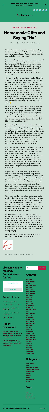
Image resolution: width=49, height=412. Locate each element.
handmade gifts (28, 254)
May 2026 (29, 279)
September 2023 (31, 309)
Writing (28, 381)
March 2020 (29, 349)
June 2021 (29, 329)
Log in (27, 392)
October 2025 (30, 283)
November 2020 (30, 337)
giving (22, 254)
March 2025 (29, 289)
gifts (20, 254)
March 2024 (29, 303)
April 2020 (29, 347)
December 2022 (30, 313)
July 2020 (29, 341)
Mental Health (31, 27)
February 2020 (30, 351)
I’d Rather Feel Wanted (9, 318)
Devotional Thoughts (19, 27)
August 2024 (29, 295)
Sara (14, 43)
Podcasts (28, 375)
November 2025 (30, 281)
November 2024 (30, 293)
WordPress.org (30, 398)
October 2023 (30, 307)
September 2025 (31, 285)
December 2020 (30, 335)
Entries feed (29, 394)
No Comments (35, 43)
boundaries (10, 254)
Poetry (28, 377)
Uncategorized (30, 379)
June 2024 (29, 297)
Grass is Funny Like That (9, 301)
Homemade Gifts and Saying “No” (24, 35)
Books (27, 365)
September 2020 (31, 339)
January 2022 (30, 319)
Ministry (28, 373)
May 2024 (29, 299)
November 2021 (30, 321)
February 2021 (30, 331)
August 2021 (29, 325)
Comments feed (30, 396)
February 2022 (30, 317)
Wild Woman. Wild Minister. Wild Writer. (24, 3)
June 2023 (29, 311)
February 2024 (30, 305)
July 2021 (28, 327)
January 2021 (30, 333)
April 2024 (29, 301)
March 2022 (29, 315)
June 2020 (29, 343)
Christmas (15, 254)
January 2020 (30, 353)
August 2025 (29, 287)
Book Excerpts (30, 363)
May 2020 (29, 345)
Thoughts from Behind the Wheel (12, 305)
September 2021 (30, 323)
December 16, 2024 (24, 43)
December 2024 (30, 291)
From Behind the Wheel (32, 369)
